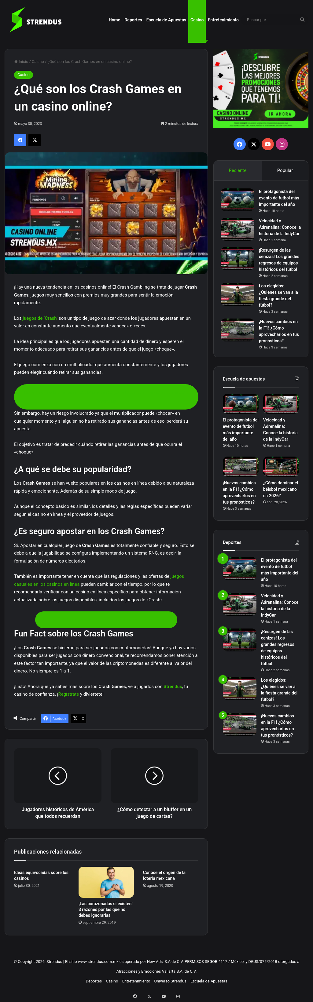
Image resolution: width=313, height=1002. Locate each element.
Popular (285, 170)
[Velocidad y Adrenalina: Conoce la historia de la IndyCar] (239, 237)
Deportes (133, 19)
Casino (197, 19)
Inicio (21, 61)
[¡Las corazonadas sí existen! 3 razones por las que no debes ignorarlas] (106, 882)
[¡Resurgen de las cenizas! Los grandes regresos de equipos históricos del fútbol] (239, 273)
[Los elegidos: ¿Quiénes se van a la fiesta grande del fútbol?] (239, 321)
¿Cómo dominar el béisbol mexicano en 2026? (280, 519)
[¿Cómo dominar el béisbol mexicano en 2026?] (281, 496)
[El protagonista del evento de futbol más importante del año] (239, 201)
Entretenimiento (223, 19)
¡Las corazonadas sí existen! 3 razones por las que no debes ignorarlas (106, 909)
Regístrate (68, 694)
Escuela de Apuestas (166, 19)
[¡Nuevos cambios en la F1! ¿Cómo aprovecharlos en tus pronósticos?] (239, 357)
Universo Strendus (170, 981)
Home (114, 19)
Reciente (237, 170)
